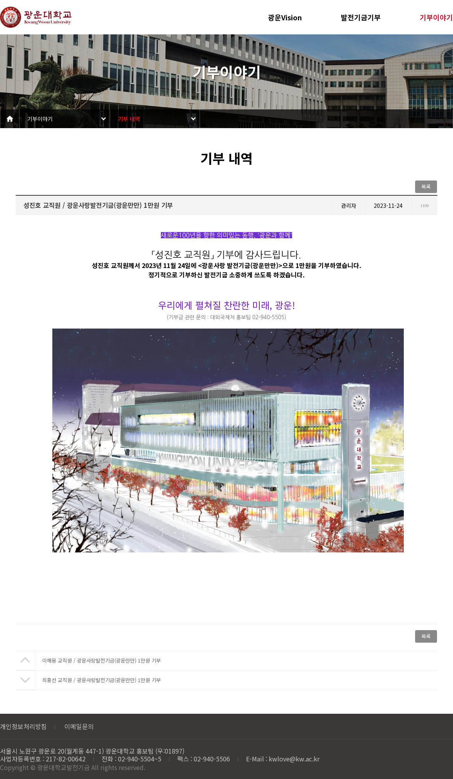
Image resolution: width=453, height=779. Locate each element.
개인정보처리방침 (23, 726)
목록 (426, 186)
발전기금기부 (361, 17)
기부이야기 (436, 17)
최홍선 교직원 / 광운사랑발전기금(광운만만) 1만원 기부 (101, 680)
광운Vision (285, 17)
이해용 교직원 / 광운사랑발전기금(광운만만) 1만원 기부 (101, 660)
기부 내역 (129, 119)
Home (9, 118)
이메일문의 (79, 726)
